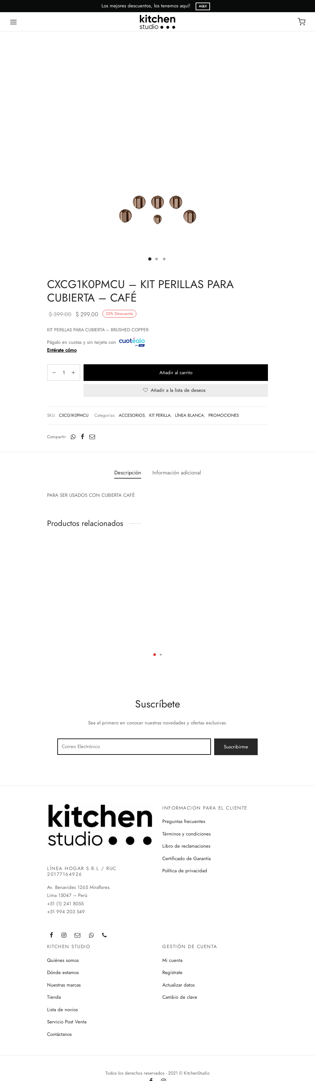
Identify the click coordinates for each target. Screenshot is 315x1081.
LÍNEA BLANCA (189, 415)
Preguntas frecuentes (183, 821)
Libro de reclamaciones (186, 846)
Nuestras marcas (64, 984)
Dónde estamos (63, 972)
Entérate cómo (62, 350)
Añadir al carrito (175, 372)
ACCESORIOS (132, 415)
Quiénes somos (63, 960)
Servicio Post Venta (66, 1021)
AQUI (203, 6)
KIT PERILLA (160, 415)
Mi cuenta (172, 960)
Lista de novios (62, 1009)
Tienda (54, 997)
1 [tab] (154, 654)
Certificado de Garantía (186, 858)
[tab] (127, 473)
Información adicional (176, 472)
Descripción (127, 472)
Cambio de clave (179, 997)
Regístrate (172, 972)
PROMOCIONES (223, 415)
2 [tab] (161, 655)
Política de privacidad (184, 870)
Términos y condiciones (186, 833)
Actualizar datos (178, 984)
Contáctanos (59, 1034)
